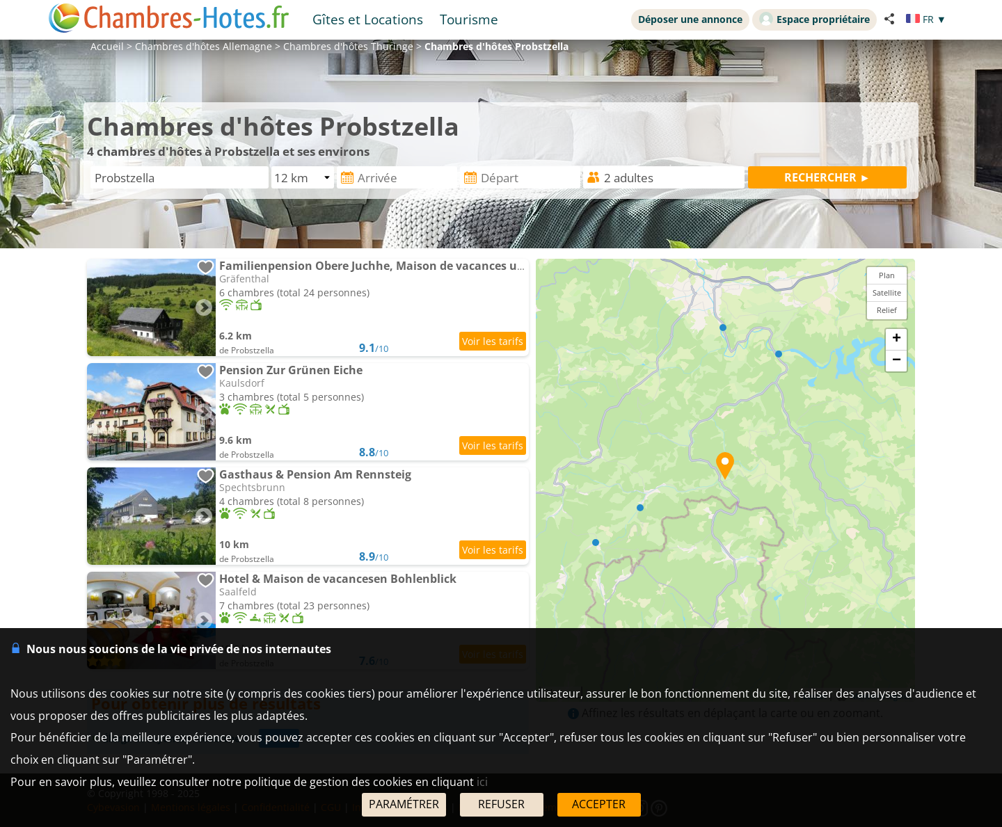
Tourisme (469, 19)
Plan (887, 275)
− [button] (896, 361)
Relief (887, 310)
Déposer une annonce (690, 19)
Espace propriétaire (814, 19)
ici (482, 781)
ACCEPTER (599, 804)
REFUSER (501, 804)
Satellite (887, 292)
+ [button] (896, 339)
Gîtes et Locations (367, 19)
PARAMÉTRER (404, 804)
